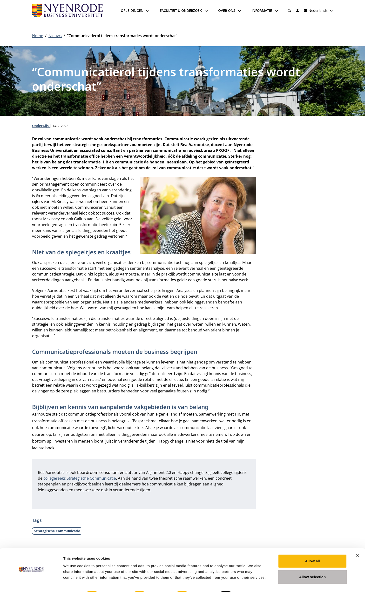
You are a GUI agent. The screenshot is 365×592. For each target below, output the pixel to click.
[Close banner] (357, 543)
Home (37, 35)
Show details (253, 582)
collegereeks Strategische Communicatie (79, 478)
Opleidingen (132, 10)
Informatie (262, 10)
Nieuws (55, 35)
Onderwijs (41, 125)
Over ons (226, 10)
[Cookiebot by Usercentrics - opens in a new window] (31, 582)
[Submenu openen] (147, 10)
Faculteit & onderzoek (181, 10)
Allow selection (312, 564)
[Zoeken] (289, 10)
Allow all (312, 548)
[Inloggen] (297, 10)
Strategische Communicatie (57, 531)
